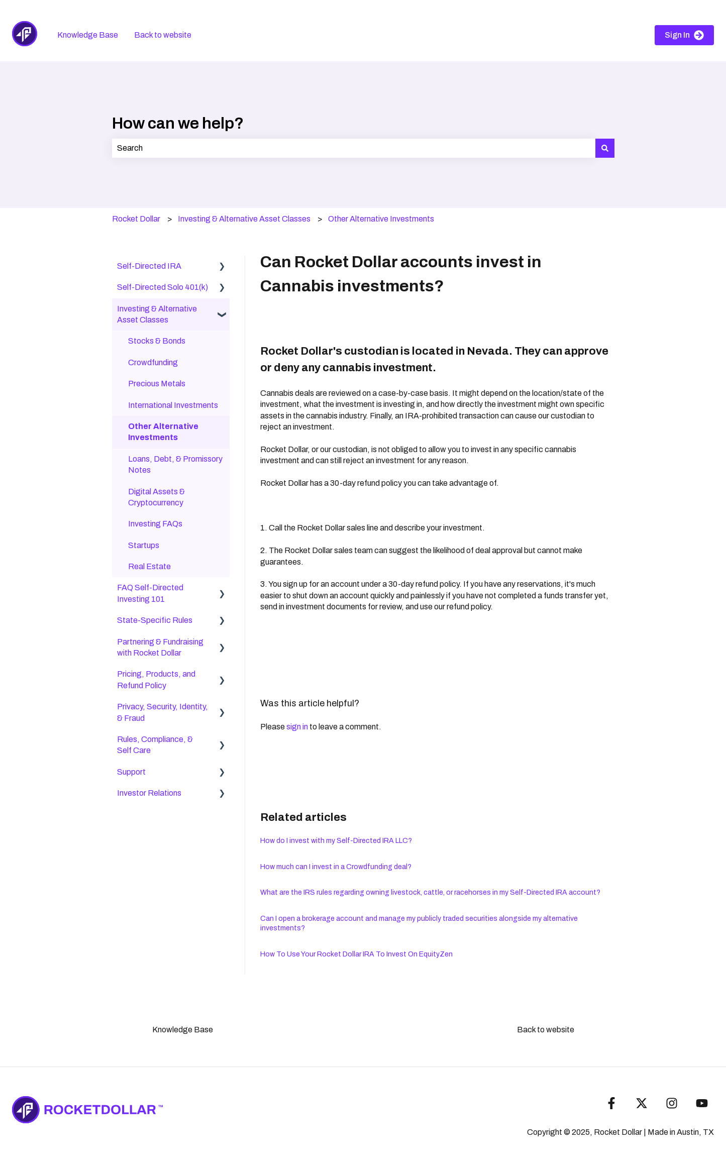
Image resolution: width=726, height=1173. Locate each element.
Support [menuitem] (131, 772)
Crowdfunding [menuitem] (153, 362)
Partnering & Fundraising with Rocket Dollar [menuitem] (160, 647)
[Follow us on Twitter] (642, 1103)
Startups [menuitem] (143, 545)
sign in (297, 726)
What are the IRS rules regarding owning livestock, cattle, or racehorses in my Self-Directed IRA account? (430, 892)
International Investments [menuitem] (173, 405)
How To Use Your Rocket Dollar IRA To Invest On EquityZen (356, 954)
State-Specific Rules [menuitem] (154, 620)
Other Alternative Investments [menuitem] (163, 432)
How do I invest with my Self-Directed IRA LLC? (336, 840)
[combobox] (353, 148)
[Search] (604, 148)
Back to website (162, 35)
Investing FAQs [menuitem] (155, 523)
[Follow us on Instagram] (672, 1103)
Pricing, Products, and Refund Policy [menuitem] (156, 679)
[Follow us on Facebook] (611, 1103)
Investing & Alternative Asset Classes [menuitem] (157, 314)
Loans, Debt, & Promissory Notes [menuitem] (175, 464)
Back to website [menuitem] (545, 1029)
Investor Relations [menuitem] (149, 793)
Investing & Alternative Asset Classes (244, 219)
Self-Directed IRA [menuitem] (149, 266)
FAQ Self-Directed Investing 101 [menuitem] (150, 593)
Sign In (684, 35)
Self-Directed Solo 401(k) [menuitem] (162, 287)
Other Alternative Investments (381, 219)
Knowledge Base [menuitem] (182, 1029)
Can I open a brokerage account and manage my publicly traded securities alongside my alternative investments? (419, 923)
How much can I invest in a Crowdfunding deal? (335, 867)
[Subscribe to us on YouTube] (702, 1103)
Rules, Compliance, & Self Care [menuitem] (155, 745)
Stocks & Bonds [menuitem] (156, 341)
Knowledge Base (87, 35)
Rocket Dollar (136, 219)
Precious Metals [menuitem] (156, 383)
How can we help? (178, 123)
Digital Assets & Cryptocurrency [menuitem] (156, 497)
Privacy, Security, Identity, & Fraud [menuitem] (162, 712)
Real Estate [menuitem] (149, 566)
